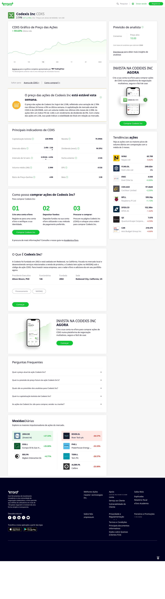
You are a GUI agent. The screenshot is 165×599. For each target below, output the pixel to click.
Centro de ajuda (116, 496)
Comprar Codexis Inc (133, 123)
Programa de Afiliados (144, 541)
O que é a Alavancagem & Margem (144, 507)
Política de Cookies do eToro (118, 541)
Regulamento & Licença (119, 550)
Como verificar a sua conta (118, 514)
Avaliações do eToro (92, 541)
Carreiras (88, 544)
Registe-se (156, 4)
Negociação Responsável (145, 502)
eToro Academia (141, 522)
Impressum (89, 555)
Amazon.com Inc (91, 500)
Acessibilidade (90, 551)
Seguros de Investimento (145, 548)
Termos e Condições (118, 560)
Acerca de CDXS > (31, 82)
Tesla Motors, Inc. (91, 506)
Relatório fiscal (140, 518)
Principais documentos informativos (119, 564)
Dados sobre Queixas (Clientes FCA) (118, 571)
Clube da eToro (141, 544)
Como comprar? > (52, 82)
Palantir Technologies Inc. (93, 515)
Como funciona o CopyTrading (141, 497)
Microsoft (88, 503)
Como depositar (116, 500)
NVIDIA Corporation (92, 496)
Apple (86, 510)
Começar (20, 304)
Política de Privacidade (119, 546)
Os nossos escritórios (93, 548)
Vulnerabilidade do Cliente (117, 524)
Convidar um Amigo (143, 537)
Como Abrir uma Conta (119, 509)
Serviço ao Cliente (117, 519)
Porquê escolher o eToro (94, 537)
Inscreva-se (118, 52)
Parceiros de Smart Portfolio (142, 552)
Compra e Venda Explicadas (141, 514)
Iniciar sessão (141, 4)
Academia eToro (71, 240)
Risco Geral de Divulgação (115, 555)
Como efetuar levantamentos (115, 504)
